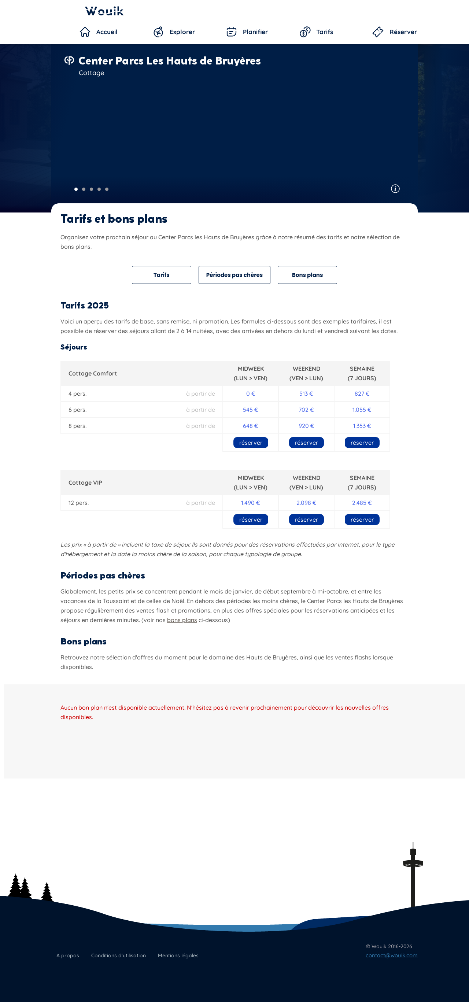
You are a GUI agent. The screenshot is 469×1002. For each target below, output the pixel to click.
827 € (362, 393)
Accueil (107, 32)
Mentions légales (178, 955)
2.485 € (362, 502)
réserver (250, 442)
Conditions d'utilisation (118, 955)
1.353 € (362, 425)
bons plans (182, 620)
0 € (250, 393)
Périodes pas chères (234, 275)
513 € (306, 393)
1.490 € (250, 502)
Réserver (403, 32)
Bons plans (307, 275)
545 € (250, 409)
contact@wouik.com (392, 955)
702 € (306, 409)
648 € (250, 425)
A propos (67, 955)
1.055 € (362, 409)
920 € (306, 425)
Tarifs (324, 32)
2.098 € (306, 502)
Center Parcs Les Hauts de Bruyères (169, 61)
